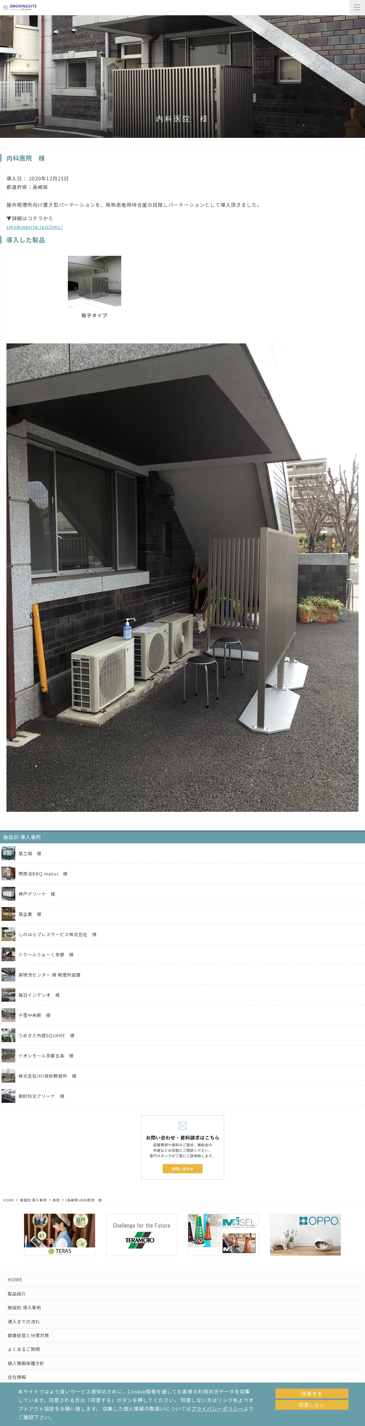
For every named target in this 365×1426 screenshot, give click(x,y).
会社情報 (17, 1377)
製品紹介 (17, 1293)
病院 (56, 1199)
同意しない (312, 1405)
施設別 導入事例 (33, 1199)
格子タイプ (94, 315)
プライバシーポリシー (217, 1408)
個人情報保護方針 (26, 1363)
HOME (8, 1199)
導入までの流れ (24, 1321)
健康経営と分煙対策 (28, 1335)
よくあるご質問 (24, 1349)
